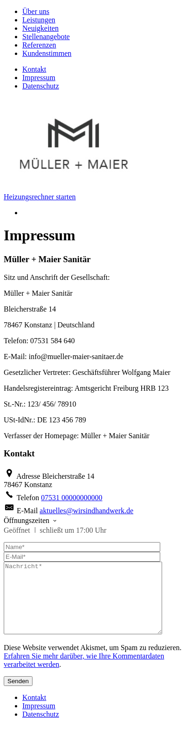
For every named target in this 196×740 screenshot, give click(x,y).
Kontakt (34, 69)
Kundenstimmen (47, 53)
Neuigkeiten (40, 28)
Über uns (35, 11)
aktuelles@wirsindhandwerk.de (86, 511)
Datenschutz (40, 86)
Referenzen (39, 45)
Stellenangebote (46, 37)
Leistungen (38, 20)
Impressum (38, 77)
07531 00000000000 (71, 498)
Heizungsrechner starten (40, 197)
